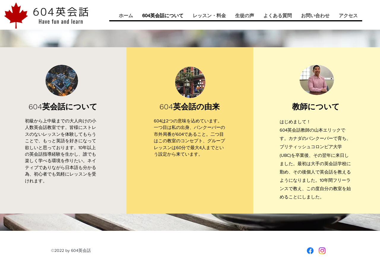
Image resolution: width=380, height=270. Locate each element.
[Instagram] (322, 250)
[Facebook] (310, 250)
